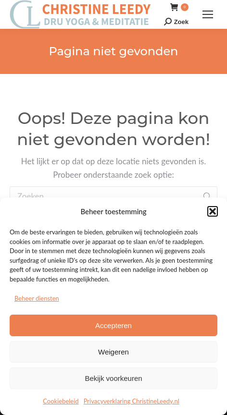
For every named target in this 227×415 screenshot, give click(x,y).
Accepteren (113, 325)
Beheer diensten (36, 298)
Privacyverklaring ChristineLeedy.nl (131, 401)
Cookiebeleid (60, 401)
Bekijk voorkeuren (113, 378)
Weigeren (113, 352)
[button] (212, 211)
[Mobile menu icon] (207, 14)
